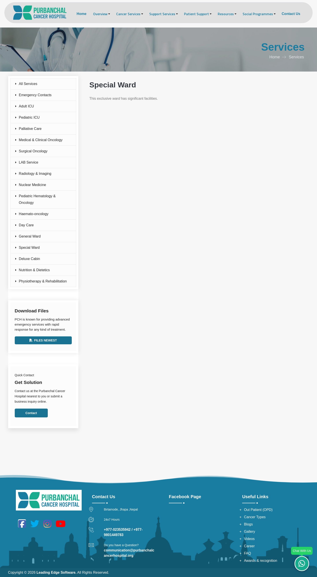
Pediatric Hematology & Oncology (37, 199)
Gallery (249, 531)
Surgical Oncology (33, 151)
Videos (249, 539)
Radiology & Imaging (35, 173)
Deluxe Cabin (29, 259)
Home (81, 14)
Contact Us (291, 14)
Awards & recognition (260, 560)
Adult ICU (26, 106)
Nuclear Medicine (32, 185)
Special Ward (29, 247)
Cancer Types (254, 517)
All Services (28, 84)
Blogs (248, 524)
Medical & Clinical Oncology (41, 140)
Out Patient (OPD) (258, 510)
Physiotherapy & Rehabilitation (43, 281)
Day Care (26, 225)
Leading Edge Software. (56, 572)
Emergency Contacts (35, 95)
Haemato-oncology (33, 214)
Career (249, 546)
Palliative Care (30, 129)
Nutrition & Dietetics (34, 270)
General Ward (30, 236)
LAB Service (28, 162)
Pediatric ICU (29, 117)
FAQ (247, 553)
